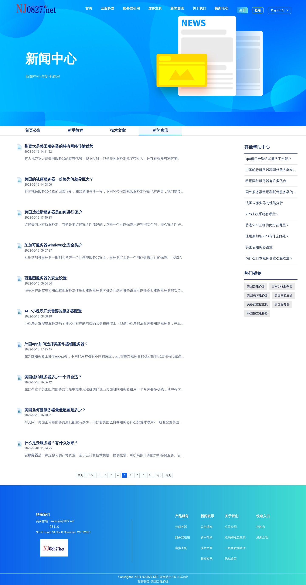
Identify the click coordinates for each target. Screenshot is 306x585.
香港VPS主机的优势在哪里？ (267, 225)
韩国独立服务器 (257, 313)
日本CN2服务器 (282, 286)
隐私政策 (231, 558)
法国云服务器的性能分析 (264, 203)
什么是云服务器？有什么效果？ (51, 443)
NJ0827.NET (150, 577)
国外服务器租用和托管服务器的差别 (272, 192)
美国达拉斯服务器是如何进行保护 (53, 212)
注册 (242, 8)
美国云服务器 (256, 286)
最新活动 (221, 8)
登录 (257, 8)
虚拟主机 (155, 8)
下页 (158, 475)
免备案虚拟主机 (257, 304)
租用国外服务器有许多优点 (265, 181)
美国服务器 (282, 304)
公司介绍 (231, 526)
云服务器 (107, 8)
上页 (90, 475)
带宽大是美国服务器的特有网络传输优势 (58, 146)
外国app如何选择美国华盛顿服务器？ (56, 344)
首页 (88, 8)
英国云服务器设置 (259, 247)
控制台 (260, 526)
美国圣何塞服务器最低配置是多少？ (55, 410)
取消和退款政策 (235, 537)
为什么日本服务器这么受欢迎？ (269, 258)
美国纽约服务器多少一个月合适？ (53, 377)
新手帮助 (206, 537)
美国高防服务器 (257, 295)
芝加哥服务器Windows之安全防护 (53, 245)
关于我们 (199, 8)
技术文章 (206, 548)
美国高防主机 (283, 295)
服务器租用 (131, 8)
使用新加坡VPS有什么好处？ (267, 236)
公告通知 (206, 526)
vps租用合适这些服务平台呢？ (268, 159)
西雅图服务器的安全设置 (45, 278)
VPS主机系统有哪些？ (262, 214)
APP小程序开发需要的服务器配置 (53, 311)
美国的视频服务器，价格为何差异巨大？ (58, 179)
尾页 (168, 475)
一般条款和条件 (235, 548)
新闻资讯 (177, 8)
